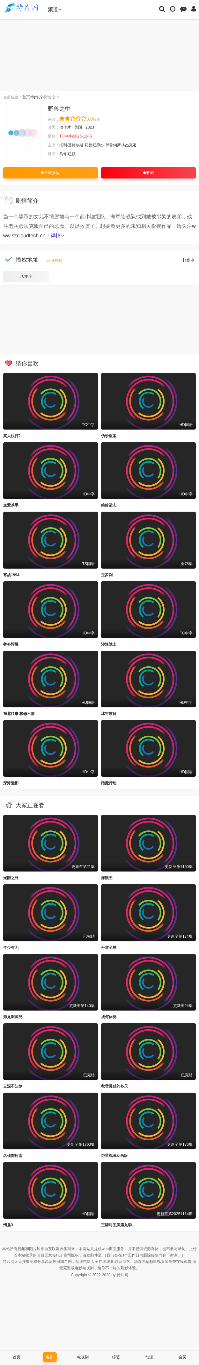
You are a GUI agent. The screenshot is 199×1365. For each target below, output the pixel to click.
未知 (136, 226)
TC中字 (26, 276)
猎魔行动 (108, 783)
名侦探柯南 (12, 1155)
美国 (78, 127)
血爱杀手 (10, 505)
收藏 (148, 173)
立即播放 (50, 173)
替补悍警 (10, 644)
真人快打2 (12, 436)
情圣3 (8, 1225)
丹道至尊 (108, 947)
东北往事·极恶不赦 (19, 713)
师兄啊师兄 (12, 1017)
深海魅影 (10, 783)
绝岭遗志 (108, 505)
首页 (26, 97)
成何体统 (108, 1017)
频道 (54, 9)
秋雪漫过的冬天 (114, 1086)
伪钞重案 (108, 436)
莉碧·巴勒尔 (95, 145)
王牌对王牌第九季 (116, 1225)
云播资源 (54, 260)
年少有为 (10, 947)
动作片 (37, 97)
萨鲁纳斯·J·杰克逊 (121, 145)
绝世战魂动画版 (114, 1155)
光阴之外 (10, 878)
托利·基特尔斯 (71, 145)
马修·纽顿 (67, 154)
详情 (57, 235)
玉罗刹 (107, 575)
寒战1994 (11, 575)
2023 (89, 127)
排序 (188, 260)
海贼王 (107, 878)
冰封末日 (108, 713)
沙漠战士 (108, 644)
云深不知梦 (12, 1086)
